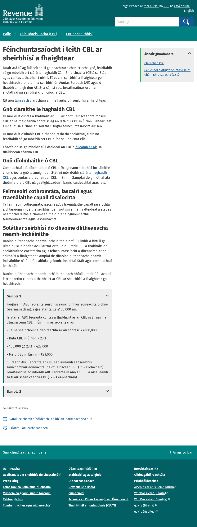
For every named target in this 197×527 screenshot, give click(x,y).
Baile (7, 34)
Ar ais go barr (183, 452)
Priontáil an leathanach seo (28, 428)
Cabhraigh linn (13, 499)
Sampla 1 (14, 296)
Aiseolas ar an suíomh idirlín (154, 487)
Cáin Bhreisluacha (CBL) (38, 34)
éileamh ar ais (86, 147)
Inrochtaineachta (146, 468)
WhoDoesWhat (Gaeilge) (150, 499)
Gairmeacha (11, 468)
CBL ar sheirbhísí (79, 34)
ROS (166, 6)
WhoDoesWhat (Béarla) (150, 493)
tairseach (22, 100)
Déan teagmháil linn (83, 468)
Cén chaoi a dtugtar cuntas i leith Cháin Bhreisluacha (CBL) (167, 72)
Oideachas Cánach (81, 481)
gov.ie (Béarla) (144, 505)
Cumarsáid (76, 493)
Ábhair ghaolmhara (159, 54)
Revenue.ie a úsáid (82, 487)
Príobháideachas (146, 481)
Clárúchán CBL (154, 63)
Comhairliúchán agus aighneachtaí (27, 505)
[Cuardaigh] (147, 21)
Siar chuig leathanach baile (24, 452)
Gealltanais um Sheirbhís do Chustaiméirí (32, 475)
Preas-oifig (11, 481)
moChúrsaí (151, 6)
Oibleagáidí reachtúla (149, 475)
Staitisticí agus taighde (85, 475)
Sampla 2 (14, 391)
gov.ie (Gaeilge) (144, 511)
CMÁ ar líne (182, 6)
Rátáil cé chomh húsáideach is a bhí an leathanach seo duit (50, 419)
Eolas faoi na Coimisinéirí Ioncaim (27, 487)
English (189, 10)
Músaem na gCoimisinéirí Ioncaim (27, 493)
